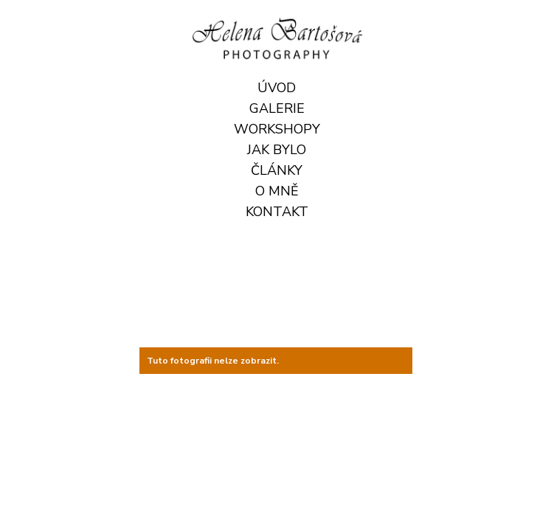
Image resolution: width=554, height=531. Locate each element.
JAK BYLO (276, 150)
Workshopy (277, 129)
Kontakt (277, 212)
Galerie (277, 108)
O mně (277, 191)
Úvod (276, 88)
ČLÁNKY (276, 170)
